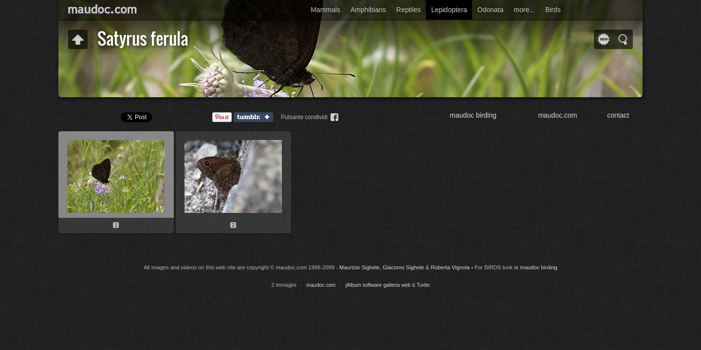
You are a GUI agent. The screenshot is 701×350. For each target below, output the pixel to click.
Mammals (325, 10)
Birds (553, 10)
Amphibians (368, 10)
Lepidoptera (449, 10)
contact (618, 115)
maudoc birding (473, 115)
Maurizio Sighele (359, 267)
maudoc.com (557, 115)
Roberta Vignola (450, 267)
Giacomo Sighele (403, 267)
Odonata (491, 10)
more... (524, 10)
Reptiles (408, 10)
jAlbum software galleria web (378, 285)
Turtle (423, 285)
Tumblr (255, 117)
